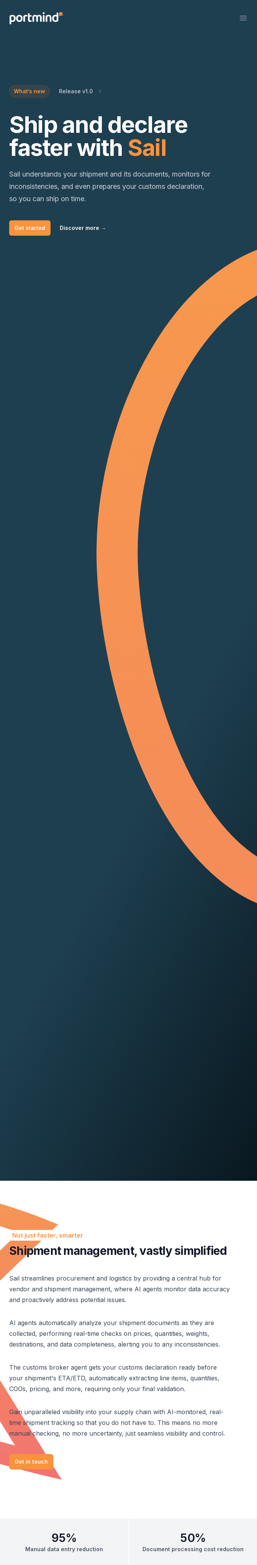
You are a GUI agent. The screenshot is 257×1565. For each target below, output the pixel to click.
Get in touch (31, 1461)
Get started (30, 228)
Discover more (83, 228)
